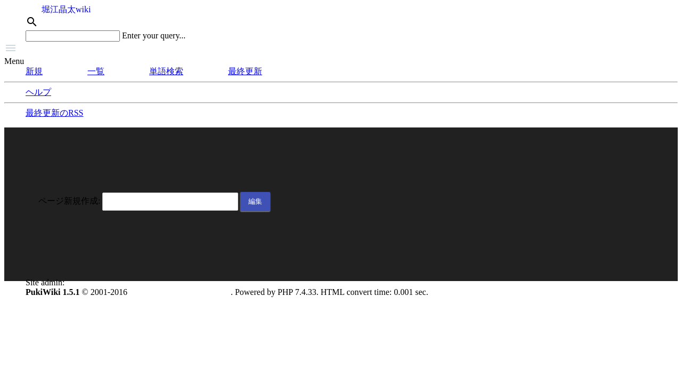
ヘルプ (38, 92)
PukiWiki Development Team (180, 292)
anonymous (86, 282)
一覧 (95, 71)
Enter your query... (153, 35)
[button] (341, 49)
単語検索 (166, 71)
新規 (34, 71)
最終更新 (245, 71)
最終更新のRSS (54, 112)
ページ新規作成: (69, 200)
